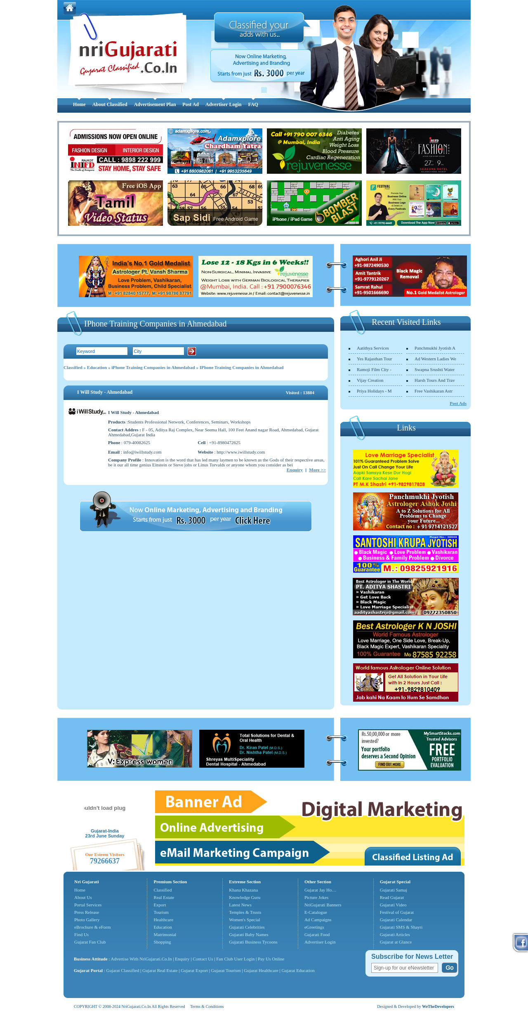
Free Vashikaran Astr (434, 390)
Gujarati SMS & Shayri (401, 927)
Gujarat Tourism (226, 970)
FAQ (253, 104)
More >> (317, 469)
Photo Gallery (86, 919)
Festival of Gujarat (397, 912)
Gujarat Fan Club (90, 941)
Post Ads (458, 403)
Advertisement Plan (155, 104)
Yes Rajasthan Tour (374, 358)
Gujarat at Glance (396, 941)
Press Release (86, 912)
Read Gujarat (392, 897)
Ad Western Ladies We (435, 358)
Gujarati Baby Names (248, 934)
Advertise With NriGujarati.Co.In (141, 958)
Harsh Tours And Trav (435, 380)
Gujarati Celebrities (246, 927)
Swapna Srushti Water (435, 369)
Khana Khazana (243, 889)
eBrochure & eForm (92, 927)
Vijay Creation (370, 380)
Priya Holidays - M (374, 390)
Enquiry (295, 469)
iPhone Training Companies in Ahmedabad (153, 367)
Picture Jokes (316, 897)
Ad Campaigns (318, 919)
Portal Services (87, 904)
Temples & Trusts (245, 912)
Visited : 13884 (300, 392)
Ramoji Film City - (374, 369)
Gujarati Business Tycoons (253, 941)
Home (79, 104)
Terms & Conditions (207, 1006)
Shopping (162, 941)
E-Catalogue (315, 912)
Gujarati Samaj (393, 889)
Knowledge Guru (244, 897)
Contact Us (203, 958)
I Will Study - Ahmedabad (104, 392)
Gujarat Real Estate (160, 970)
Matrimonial (164, 934)
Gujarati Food (317, 934)
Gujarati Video (393, 904)
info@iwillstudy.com (142, 451)
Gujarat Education (297, 970)
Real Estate (163, 897)
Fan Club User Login (235, 958)
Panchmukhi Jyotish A (435, 347)
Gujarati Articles (395, 934)
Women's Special (244, 919)
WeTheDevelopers (438, 1006)
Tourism (161, 912)
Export (159, 904)
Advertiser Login (223, 104)
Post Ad (190, 104)
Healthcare (163, 919)
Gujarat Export (194, 970)
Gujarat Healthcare (261, 970)
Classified (73, 367)
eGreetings (314, 927)
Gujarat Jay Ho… (320, 889)
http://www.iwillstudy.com (241, 451)
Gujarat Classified (122, 970)
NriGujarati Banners (323, 904)
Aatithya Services (373, 347)
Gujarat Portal (88, 970)
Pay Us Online (271, 958)
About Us (83, 897)
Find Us (81, 934)
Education (97, 367)
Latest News (240, 904)
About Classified (109, 104)
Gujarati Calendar (396, 919)
